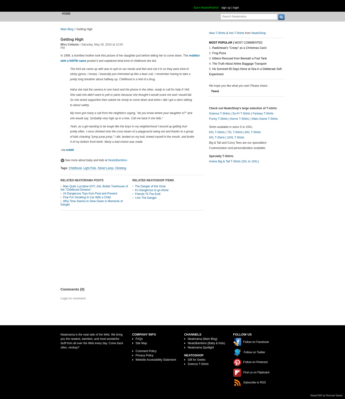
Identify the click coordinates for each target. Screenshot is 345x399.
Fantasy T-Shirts (263, 113)
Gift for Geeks (196, 359)
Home (66, 13)
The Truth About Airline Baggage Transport (239, 63)
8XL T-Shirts (253, 132)
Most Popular (220, 42)
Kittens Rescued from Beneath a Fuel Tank (239, 58)
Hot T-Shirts (236, 33)
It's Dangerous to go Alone (151, 190)
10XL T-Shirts (235, 137)
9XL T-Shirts (217, 137)
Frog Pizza (219, 53)
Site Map (141, 343)
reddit (70, 150)
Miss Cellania (70, 44)
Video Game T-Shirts (264, 118)
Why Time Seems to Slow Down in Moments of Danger (92, 203)
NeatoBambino (117, 160)
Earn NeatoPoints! (206, 7)
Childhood (75, 168)
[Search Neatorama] (249, 16)
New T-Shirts (217, 33)
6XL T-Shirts (217, 132)
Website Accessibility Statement (156, 359)
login (236, 7)
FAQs (139, 339)
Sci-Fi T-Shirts (241, 113)
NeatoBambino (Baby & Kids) (206, 343)
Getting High (72, 39)
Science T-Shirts (219, 113)
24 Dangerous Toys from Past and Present (90, 193)
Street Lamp (105, 168)
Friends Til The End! (148, 194)
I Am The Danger (146, 198)
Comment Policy (146, 351)
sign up (226, 7)
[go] (281, 17)
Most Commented (248, 42)
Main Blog (67, 29)
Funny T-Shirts (218, 118)
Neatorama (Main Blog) (202, 339)
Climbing (120, 168)
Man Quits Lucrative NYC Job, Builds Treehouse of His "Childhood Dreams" (94, 188)
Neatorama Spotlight (201, 347)
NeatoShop (258, 33)
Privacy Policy (145, 355)
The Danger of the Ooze (150, 186)
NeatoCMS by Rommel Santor (326, 395)
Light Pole (89, 168)
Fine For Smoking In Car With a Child (87, 197)
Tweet (215, 91)
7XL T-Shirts (235, 132)
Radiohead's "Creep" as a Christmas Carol (239, 48)
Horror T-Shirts (239, 118)
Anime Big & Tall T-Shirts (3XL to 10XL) (234, 161)
